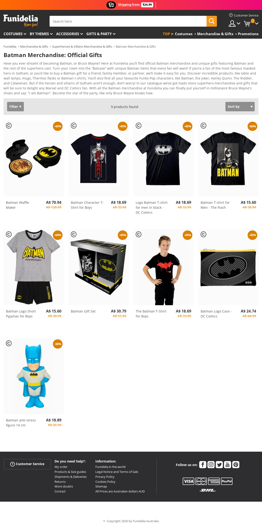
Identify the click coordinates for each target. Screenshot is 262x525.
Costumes (13, 33)
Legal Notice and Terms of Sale (116, 468)
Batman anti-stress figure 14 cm (21, 419)
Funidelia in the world (110, 463)
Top (166, 33)
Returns (60, 478)
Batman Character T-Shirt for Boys (87, 201)
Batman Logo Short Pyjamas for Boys (21, 310)
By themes (39, 33)
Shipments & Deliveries (71, 473)
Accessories (67, 33)
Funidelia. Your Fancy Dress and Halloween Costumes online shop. (21, 21)
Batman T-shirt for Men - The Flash (215, 201)
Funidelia (10, 46)
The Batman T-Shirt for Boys (151, 310)
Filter (13, 103)
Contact (60, 488)
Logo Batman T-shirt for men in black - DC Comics (152, 204)
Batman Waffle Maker (17, 201)
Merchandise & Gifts (34, 46)
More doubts (64, 483)
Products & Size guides (70, 468)
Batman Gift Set (83, 308)
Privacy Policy (104, 473)
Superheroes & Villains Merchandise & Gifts (82, 46)
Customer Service (27, 460)
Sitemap (101, 483)
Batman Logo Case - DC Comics (216, 310)
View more (16, 89)
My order (61, 463)
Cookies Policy (105, 478)
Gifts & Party (99, 33)
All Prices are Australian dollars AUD (120, 488)
